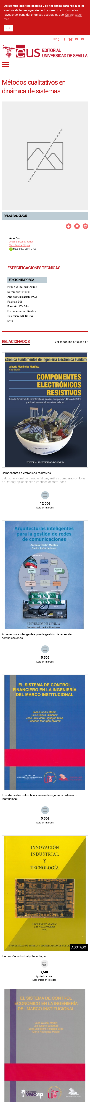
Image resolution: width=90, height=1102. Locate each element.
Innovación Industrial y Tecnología (24, 956)
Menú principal (5, 64)
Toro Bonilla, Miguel (19, 245)
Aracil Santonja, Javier (21, 241)
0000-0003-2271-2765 (22, 248)
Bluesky (70, 39)
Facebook (65, 39)
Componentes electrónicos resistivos (26, 473)
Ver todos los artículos (69, 342)
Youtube (76, 39)
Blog (56, 39)
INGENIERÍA (26, 316)
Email (82, 39)
